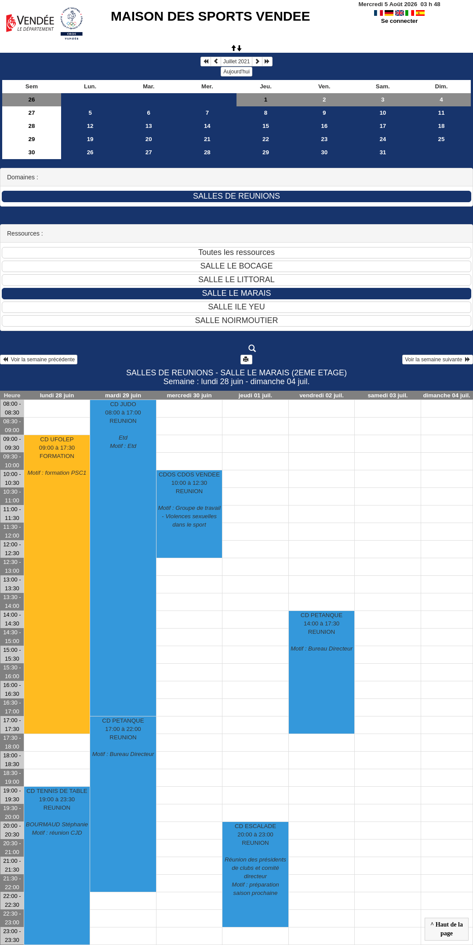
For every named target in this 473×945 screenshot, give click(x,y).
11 (441, 112)
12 (90, 126)
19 (90, 139)
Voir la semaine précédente (39, 359)
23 (324, 139)
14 (207, 126)
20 (149, 139)
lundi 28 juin (57, 395)
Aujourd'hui (236, 72)
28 (32, 126)
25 (441, 139)
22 (265, 139)
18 (441, 126)
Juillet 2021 (236, 61)
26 (32, 99)
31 (382, 152)
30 (32, 152)
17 (382, 126)
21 (207, 139)
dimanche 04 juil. (446, 395)
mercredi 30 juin (189, 395)
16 (324, 126)
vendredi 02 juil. (321, 395)
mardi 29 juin (123, 395)
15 (265, 126)
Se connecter (399, 21)
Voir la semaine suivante (437, 359)
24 (382, 139)
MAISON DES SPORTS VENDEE (210, 16)
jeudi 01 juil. (255, 395)
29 (32, 139)
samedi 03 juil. (387, 395)
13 (149, 126)
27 (32, 112)
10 (382, 112)
